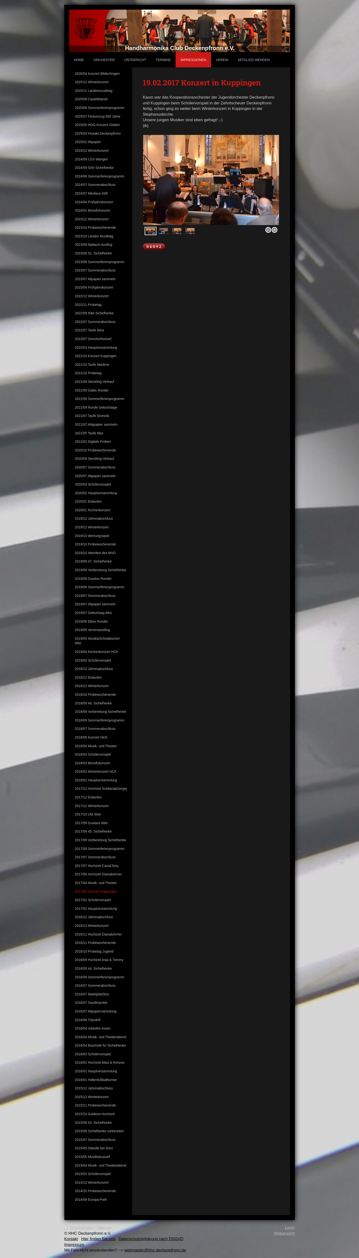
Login (290, 1227)
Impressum (74, 1244)
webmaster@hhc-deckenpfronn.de (155, 1250)
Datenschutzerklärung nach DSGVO (151, 1239)
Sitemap (104, 1227)
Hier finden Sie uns (98, 1239)
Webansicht (284, 1233)
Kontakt (71, 1239)
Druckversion (79, 1227)
